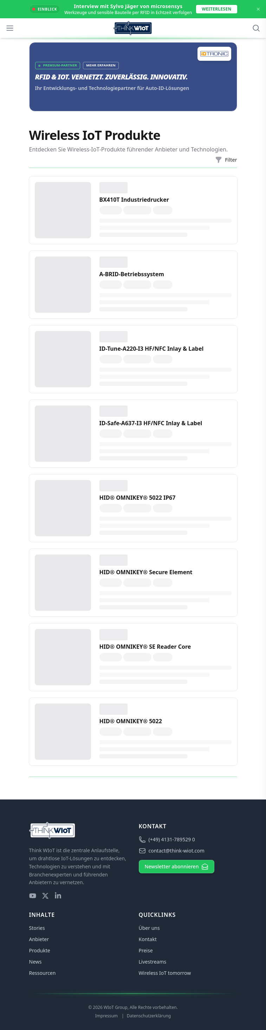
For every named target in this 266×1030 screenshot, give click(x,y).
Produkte (39, 950)
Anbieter (39, 939)
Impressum (107, 1016)
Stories (37, 928)
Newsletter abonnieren (177, 866)
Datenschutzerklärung (149, 1016)
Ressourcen (42, 973)
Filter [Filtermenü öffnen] (226, 159)
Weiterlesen (216, 9)
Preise (146, 950)
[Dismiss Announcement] (258, 9)
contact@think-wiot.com (172, 850)
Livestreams (153, 961)
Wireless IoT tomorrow (165, 973)
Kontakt (148, 939)
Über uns (149, 928)
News (35, 961)
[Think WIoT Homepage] (133, 28)
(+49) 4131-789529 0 (167, 839)
